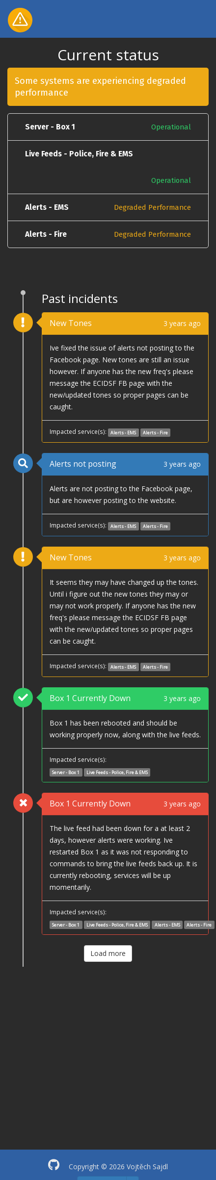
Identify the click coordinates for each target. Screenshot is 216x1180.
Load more (108, 953)
